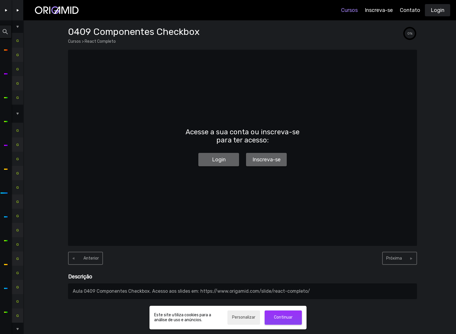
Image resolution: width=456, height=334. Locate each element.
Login (437, 10)
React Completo (100, 41)
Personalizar (243, 317)
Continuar (283, 317)
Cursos (349, 10)
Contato (410, 10)
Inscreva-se (379, 10)
